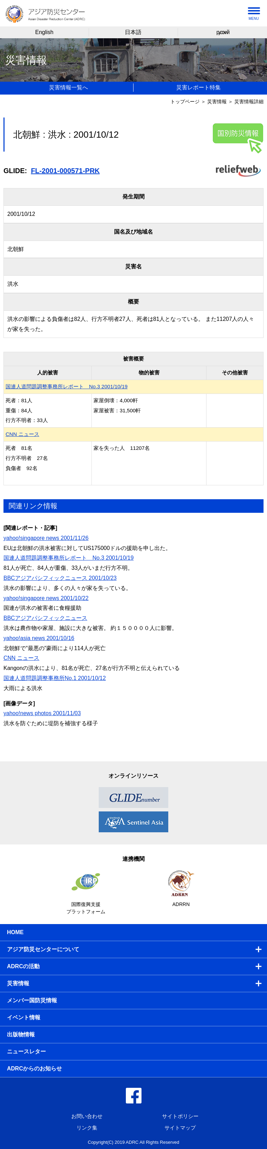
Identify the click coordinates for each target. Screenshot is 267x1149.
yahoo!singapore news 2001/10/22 (46, 598)
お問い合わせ (87, 1116)
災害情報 (217, 101)
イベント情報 (23, 1017)
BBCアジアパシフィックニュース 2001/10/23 (59, 578)
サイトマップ (180, 1128)
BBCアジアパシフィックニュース (45, 618)
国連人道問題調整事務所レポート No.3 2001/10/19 (67, 386)
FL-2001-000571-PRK (65, 171)
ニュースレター (26, 1051)
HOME (15, 932)
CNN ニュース (22, 434)
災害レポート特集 (198, 87)
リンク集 (86, 1128)
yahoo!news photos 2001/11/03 (42, 713)
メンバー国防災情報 (32, 1000)
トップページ (185, 101)
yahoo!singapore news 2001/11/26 (46, 538)
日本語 (133, 32)
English (44, 32)
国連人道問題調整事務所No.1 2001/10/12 (54, 678)
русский (222, 32)
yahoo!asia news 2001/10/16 (38, 638)
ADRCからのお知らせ (34, 1068)
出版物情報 (21, 1034)
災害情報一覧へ (68, 87)
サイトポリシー (180, 1116)
